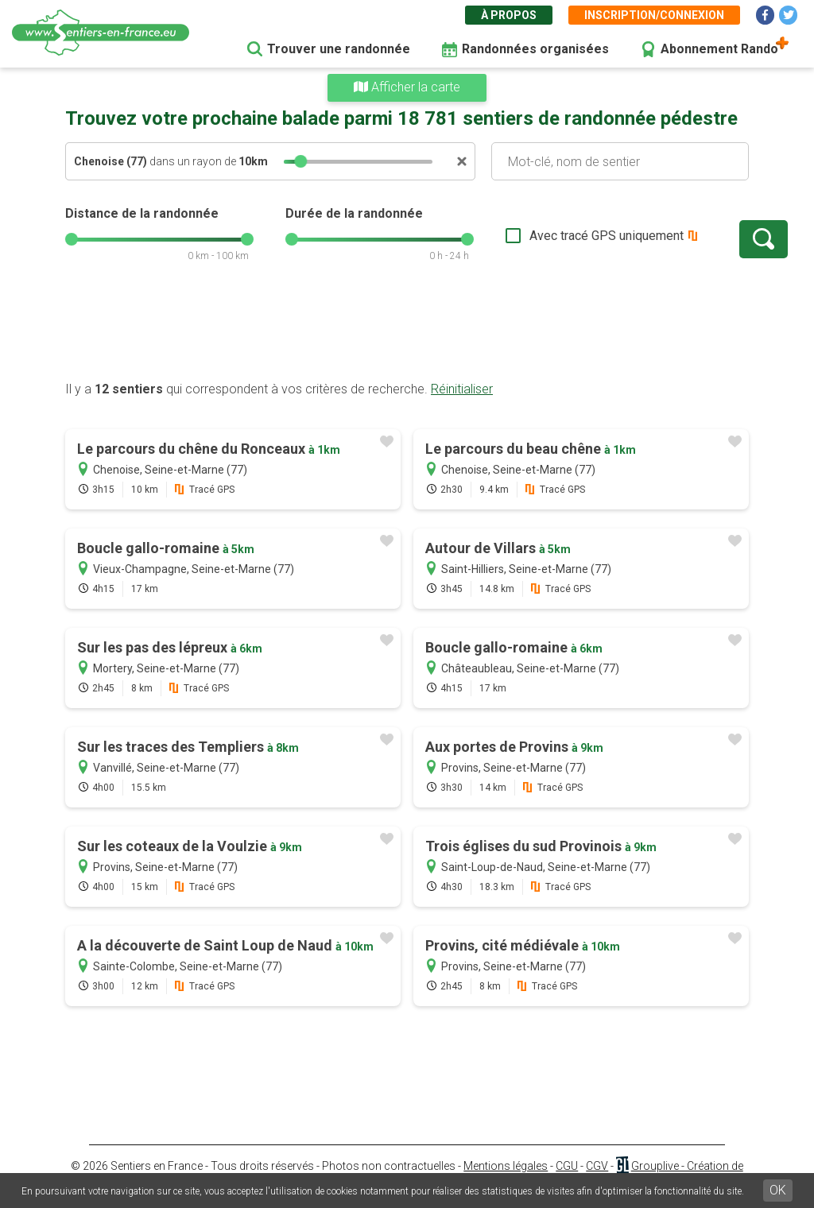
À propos (509, 15)
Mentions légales (505, 1166)
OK (777, 1190)
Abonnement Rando (719, 48)
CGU (567, 1166)
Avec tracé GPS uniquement (554, 235)
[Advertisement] (407, 330)
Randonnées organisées (535, 48)
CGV (597, 1166)
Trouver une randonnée (338, 48)
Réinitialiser (462, 389)
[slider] (300, 161)
